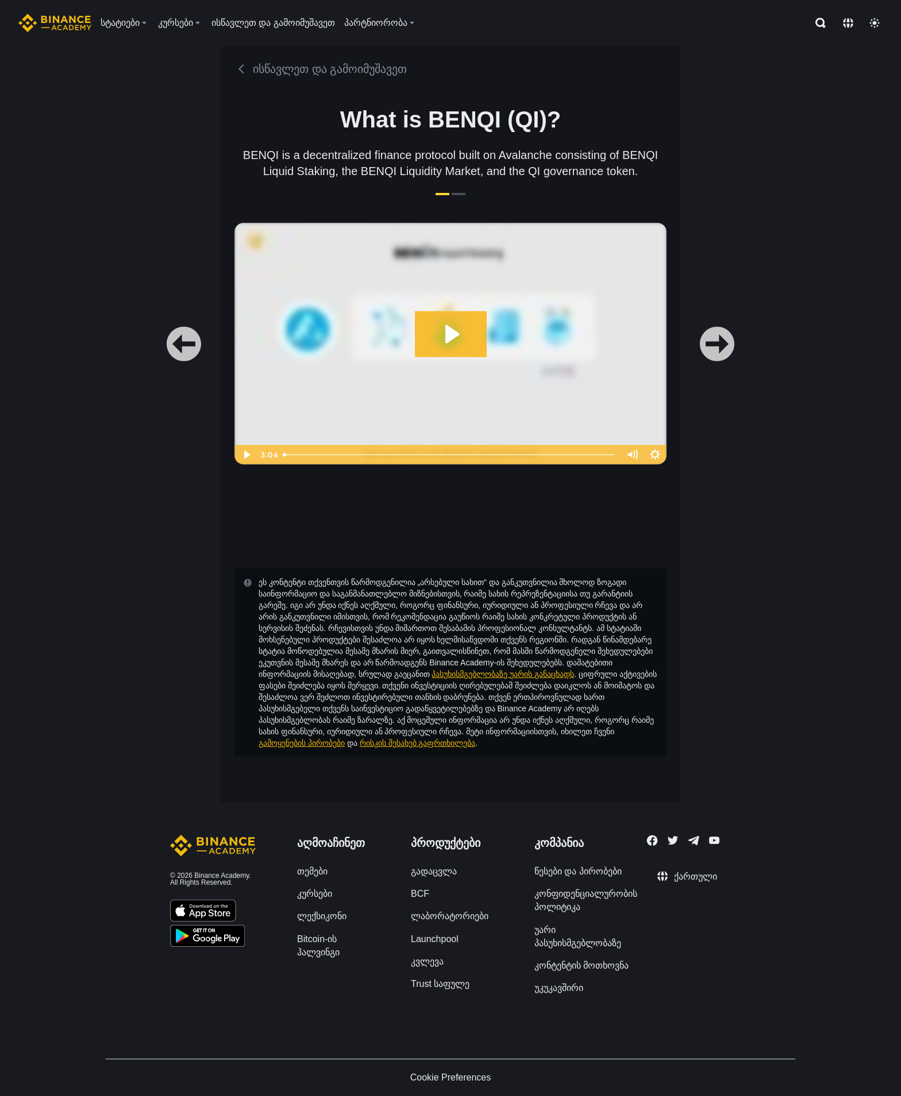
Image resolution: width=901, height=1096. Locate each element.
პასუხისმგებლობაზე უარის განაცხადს (503, 674)
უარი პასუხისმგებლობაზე (577, 936)
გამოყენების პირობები (302, 743)
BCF (420, 894)
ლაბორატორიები (449, 916)
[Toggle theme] (874, 22)
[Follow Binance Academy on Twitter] (673, 840)
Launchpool (435, 939)
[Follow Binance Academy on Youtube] (714, 840)
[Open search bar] (817, 23)
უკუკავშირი (558, 988)
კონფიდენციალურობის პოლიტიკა (585, 900)
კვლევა (427, 961)
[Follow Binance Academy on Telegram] (693, 840)
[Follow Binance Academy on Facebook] (652, 840)
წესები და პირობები (578, 871)
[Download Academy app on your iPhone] (203, 912)
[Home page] (54, 23)
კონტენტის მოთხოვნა (581, 965)
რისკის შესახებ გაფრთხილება (418, 743)
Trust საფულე (440, 984)
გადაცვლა (434, 871)
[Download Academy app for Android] (207, 937)
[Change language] (848, 23)
